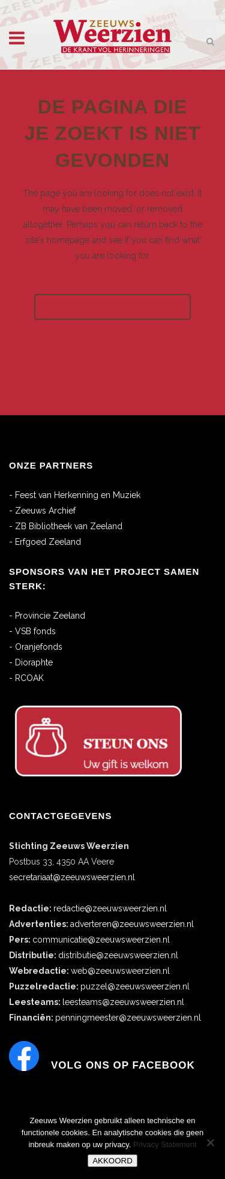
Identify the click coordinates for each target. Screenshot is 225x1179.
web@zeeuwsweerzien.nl (120, 971)
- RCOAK (26, 678)
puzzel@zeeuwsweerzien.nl (135, 986)
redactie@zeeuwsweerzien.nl (110, 908)
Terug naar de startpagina (112, 306)
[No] (210, 1142)
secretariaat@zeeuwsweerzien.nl (72, 877)
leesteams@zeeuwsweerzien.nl (123, 1002)
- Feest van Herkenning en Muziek (74, 495)
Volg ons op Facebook (123, 1065)
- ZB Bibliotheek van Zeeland (65, 526)
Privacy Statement (165, 1144)
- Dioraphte (31, 662)
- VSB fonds (32, 631)
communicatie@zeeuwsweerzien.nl (101, 939)
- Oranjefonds (35, 647)
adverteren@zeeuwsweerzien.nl (132, 924)
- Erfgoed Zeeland (45, 542)
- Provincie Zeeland (47, 615)
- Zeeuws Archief (42, 510)
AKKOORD (112, 1160)
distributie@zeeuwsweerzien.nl (118, 955)
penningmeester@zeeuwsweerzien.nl (128, 1017)
